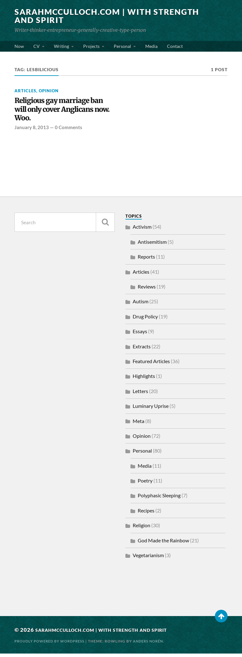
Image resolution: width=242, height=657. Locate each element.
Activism (142, 230)
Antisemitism (152, 245)
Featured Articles (151, 365)
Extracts (142, 350)
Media (151, 46)
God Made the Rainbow (163, 544)
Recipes (146, 514)
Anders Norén (156, 644)
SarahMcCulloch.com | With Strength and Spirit (86, 16)
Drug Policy (145, 320)
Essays (140, 335)
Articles (25, 90)
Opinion (49, 90)
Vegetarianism (148, 559)
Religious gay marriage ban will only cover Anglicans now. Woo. (57, 111)
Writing (61, 46)
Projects (91, 46)
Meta (138, 424)
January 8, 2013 (31, 131)
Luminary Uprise (151, 410)
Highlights (144, 380)
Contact (175, 46)
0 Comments (68, 131)
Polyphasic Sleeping (159, 499)
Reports (146, 260)
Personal (122, 46)
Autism (140, 305)
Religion (141, 529)
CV (36, 46)
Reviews (147, 290)
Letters (140, 394)
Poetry (145, 484)
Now (19, 46)
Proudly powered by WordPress (52, 644)
